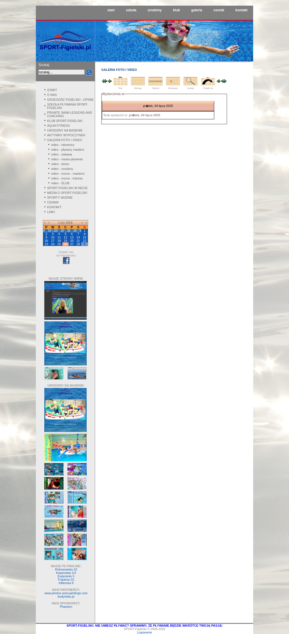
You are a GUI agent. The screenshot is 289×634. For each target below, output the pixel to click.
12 (65, 237)
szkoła (131, 10)
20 (71, 240)
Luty (61, 222)
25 (59, 244)
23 (46, 244)
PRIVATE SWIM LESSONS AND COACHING (69, 114)
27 (71, 244)
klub (176, 10)
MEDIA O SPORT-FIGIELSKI (67, 192)
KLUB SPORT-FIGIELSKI (64, 120)
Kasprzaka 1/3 (66, 572)
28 (78, 244)
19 (65, 240)
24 (52, 244)
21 (78, 240)
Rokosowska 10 (66, 569)
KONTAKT (54, 207)
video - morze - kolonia (66, 178)
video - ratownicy (63, 144)
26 (65, 244)
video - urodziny (62, 168)
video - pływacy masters (67, 149)
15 (84, 237)
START (52, 90)
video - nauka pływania (67, 159)
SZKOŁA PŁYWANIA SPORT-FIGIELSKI (67, 106)
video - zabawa (61, 154)
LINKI (51, 212)
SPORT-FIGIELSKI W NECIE (67, 188)
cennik (218, 10)
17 (52, 240)
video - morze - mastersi (67, 173)
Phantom (66, 606)
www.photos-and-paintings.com (66, 593)
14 (78, 237)
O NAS (52, 94)
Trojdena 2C (66, 579)
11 (59, 237)
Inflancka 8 (65, 583)
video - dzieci (60, 164)
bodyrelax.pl (66, 596)
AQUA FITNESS (58, 125)
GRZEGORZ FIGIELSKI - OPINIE (70, 99)
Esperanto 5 (66, 576)
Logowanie (144, 632)
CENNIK (53, 202)
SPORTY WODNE (60, 197)
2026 (69, 222)
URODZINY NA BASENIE (65, 130)
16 (46, 240)
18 (59, 240)
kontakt (241, 10)
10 (52, 237)
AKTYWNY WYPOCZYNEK (66, 135)
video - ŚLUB (60, 183)
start (111, 10)
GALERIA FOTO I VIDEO (64, 140)
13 (71, 237)
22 (84, 240)
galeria (196, 10)
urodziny (155, 10)
